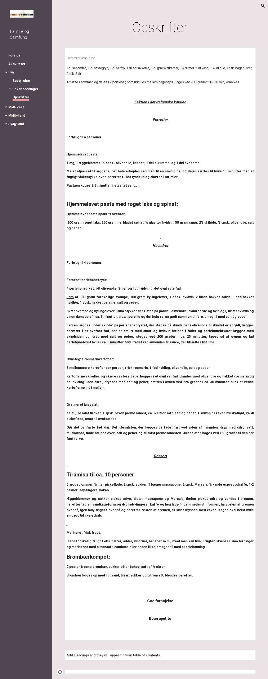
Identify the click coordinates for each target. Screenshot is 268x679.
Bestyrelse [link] (21, 81)
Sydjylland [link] (16, 124)
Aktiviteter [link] (17, 64)
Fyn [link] (11, 72)
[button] (263, 6)
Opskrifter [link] (21, 97)
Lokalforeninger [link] (26, 89)
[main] (160, 28)
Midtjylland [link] (16, 116)
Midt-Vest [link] (16, 107)
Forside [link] (14, 55)
